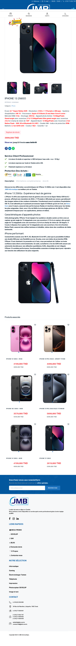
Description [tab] (9, 181)
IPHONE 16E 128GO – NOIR (14, 408)
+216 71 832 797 (70, 1)
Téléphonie (13, 579)
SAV (12, 538)
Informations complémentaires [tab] (28, 181)
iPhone (13, 106)
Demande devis (16, 547)
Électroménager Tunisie (17, 575)
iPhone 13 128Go (45, 458)
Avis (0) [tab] (45, 181)
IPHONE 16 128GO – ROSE (14, 359)
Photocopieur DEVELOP (17, 587)
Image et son (14, 592)
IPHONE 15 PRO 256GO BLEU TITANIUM (51, 408)
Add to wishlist (35, 324)
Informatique (14, 566)
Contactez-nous (16, 555)
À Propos (13, 551)
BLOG (13, 543)
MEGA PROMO (15, 530)
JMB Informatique (11, 189)
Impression (13, 583)
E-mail (46, 1)
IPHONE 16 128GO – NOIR (14, 458)
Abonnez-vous (52, 488)
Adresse (36, 1)
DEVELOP (14, 534)
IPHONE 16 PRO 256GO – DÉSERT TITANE (52, 359)
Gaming (12, 570)
